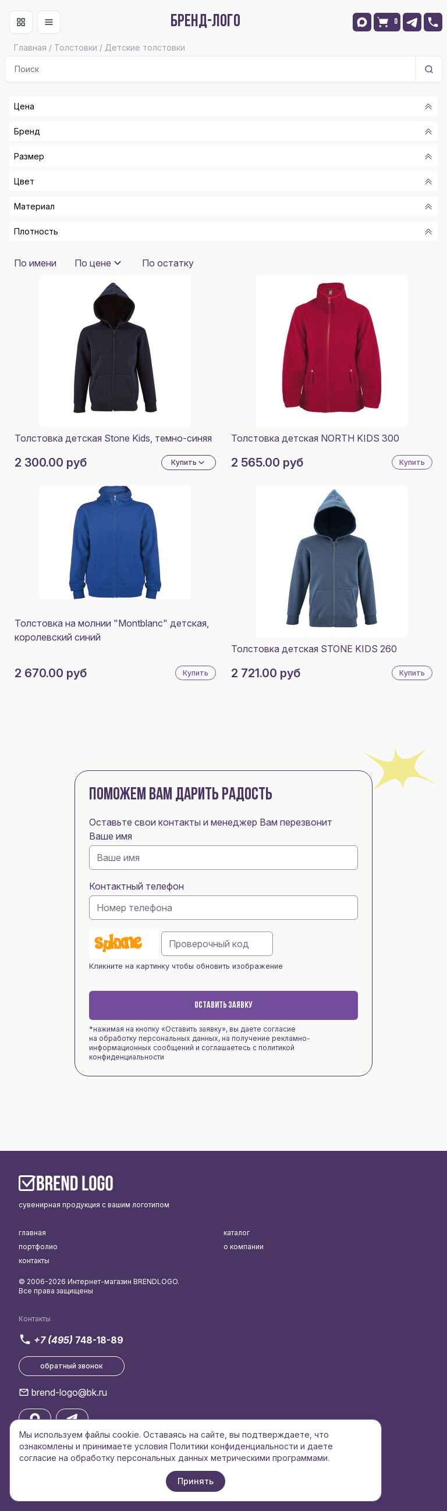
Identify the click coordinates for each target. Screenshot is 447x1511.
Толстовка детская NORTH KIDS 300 (315, 438)
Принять (196, 1481)
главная (32, 1232)
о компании (244, 1246)
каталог (237, 1232)
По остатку (168, 263)
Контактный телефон (136, 886)
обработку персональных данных (158, 1038)
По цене (92, 263)
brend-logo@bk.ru (69, 1392)
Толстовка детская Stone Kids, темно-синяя (113, 438)
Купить (412, 462)
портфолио (38, 1246)
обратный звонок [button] (71, 1365)
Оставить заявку (223, 1005)
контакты (34, 1260)
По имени (35, 263)
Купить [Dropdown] (188, 462)
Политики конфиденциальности (234, 1446)
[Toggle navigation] (21, 22)
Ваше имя (110, 836)
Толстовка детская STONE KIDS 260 (314, 649)
